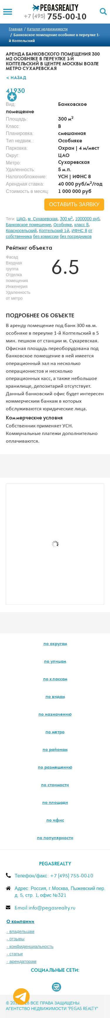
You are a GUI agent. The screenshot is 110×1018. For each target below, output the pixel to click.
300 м (66, 219)
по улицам (55, 662)
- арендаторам (21, 961)
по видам (55, 697)
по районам (55, 750)
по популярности (55, 838)
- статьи (14, 954)
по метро (55, 732)
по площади (55, 803)
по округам (55, 644)
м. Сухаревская (42, 219)
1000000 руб (87, 219)
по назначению (55, 715)
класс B (81, 225)
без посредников (76, 237)
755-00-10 (55, 18)
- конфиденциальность (29, 946)
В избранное (12, 96)
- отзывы (15, 939)
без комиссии (46, 237)
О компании (20, 922)
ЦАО (20, 219)
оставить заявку (74, 204)
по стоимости (55, 785)
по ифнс (55, 821)
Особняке (62, 225)
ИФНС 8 (79, 231)
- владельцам (20, 931)
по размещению (55, 768)
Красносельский (21, 231)
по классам (55, 679)
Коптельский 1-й (54, 231)
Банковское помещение (28, 225)
